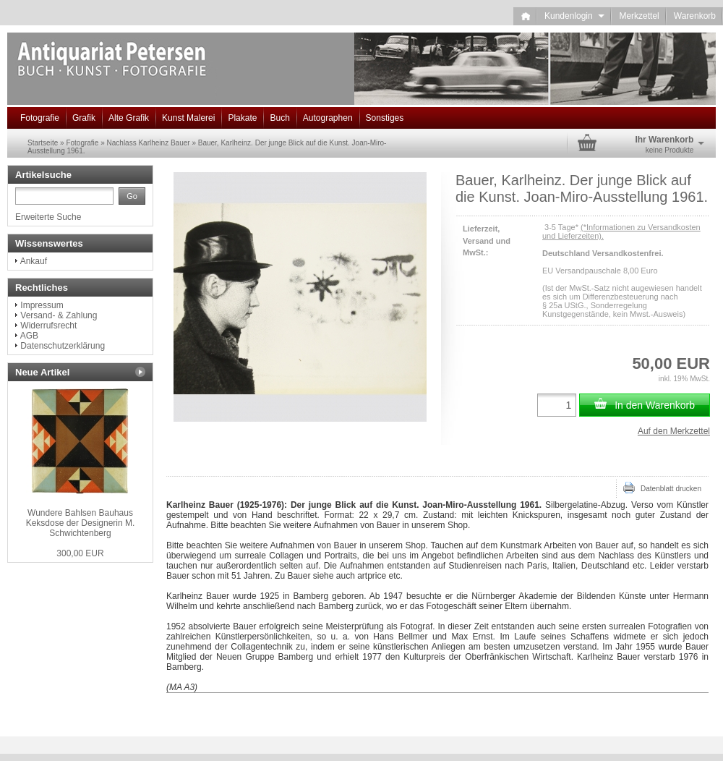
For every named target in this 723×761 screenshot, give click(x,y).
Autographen (328, 118)
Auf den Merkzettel (674, 431)
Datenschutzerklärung (62, 346)
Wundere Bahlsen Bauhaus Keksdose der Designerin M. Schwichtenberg (80, 523)
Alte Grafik (128, 118)
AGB (29, 336)
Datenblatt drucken (662, 487)
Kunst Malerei (188, 118)
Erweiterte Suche (48, 217)
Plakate (242, 118)
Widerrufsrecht (48, 325)
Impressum (41, 305)
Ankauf (33, 261)
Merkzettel (639, 16)
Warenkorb (695, 16)
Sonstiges (385, 118)
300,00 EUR (79, 553)
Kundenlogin (574, 16)
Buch (279, 118)
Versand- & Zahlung (58, 315)
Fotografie (39, 118)
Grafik (83, 118)
